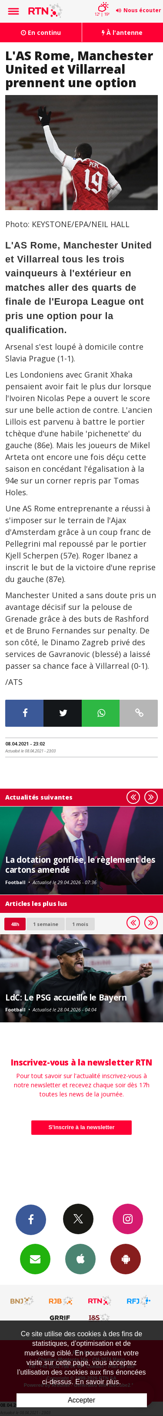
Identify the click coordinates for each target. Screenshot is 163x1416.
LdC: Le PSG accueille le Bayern (65, 997)
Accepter (81, 1400)
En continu (41, 32)
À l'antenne (122, 32)
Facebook (31, 1219)
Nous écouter (142, 10)
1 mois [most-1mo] (80, 924)
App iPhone (80, 1258)
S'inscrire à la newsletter (82, 1127)
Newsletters (35, 1258)
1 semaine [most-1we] (45, 924)
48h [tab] (15, 924)
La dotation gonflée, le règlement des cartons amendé (80, 864)
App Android (125, 1258)
